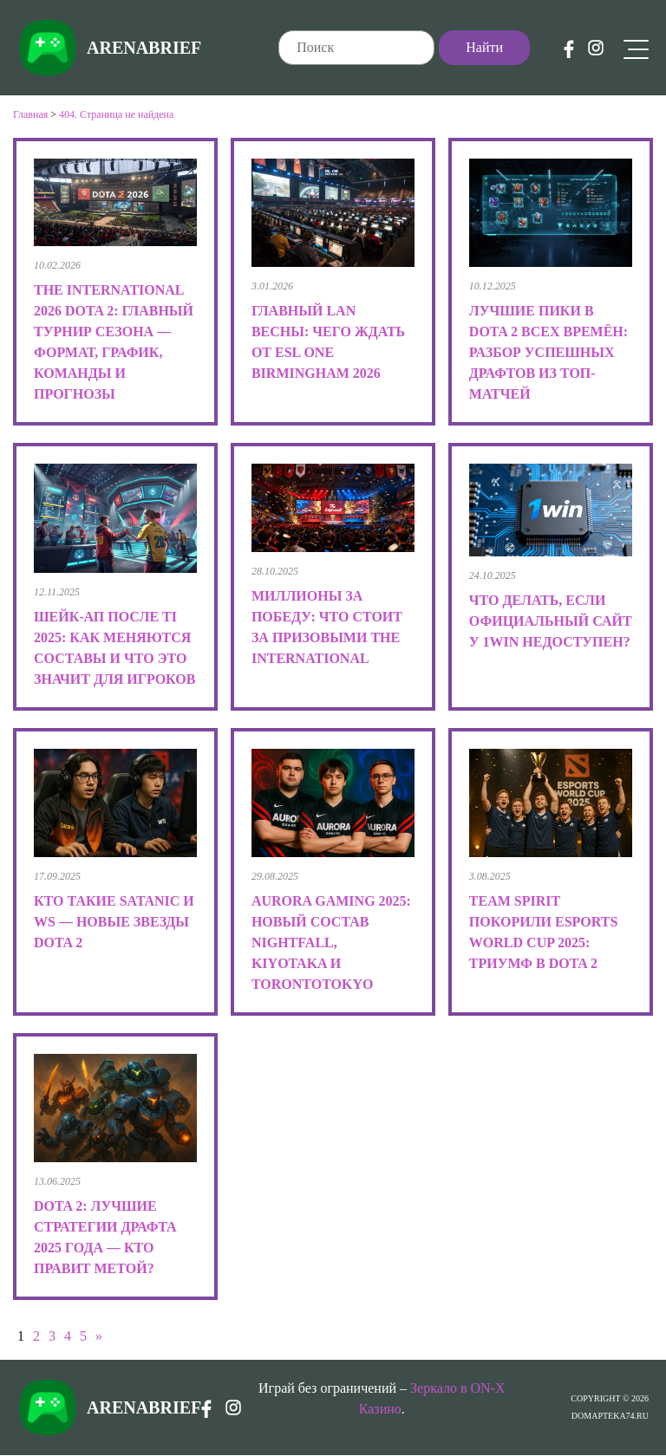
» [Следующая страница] (98, 1336)
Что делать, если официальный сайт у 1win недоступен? (550, 621)
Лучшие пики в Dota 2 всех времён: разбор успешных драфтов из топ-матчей (548, 352)
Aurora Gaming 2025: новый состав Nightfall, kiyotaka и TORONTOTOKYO (331, 942)
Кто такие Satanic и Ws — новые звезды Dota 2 (114, 922)
